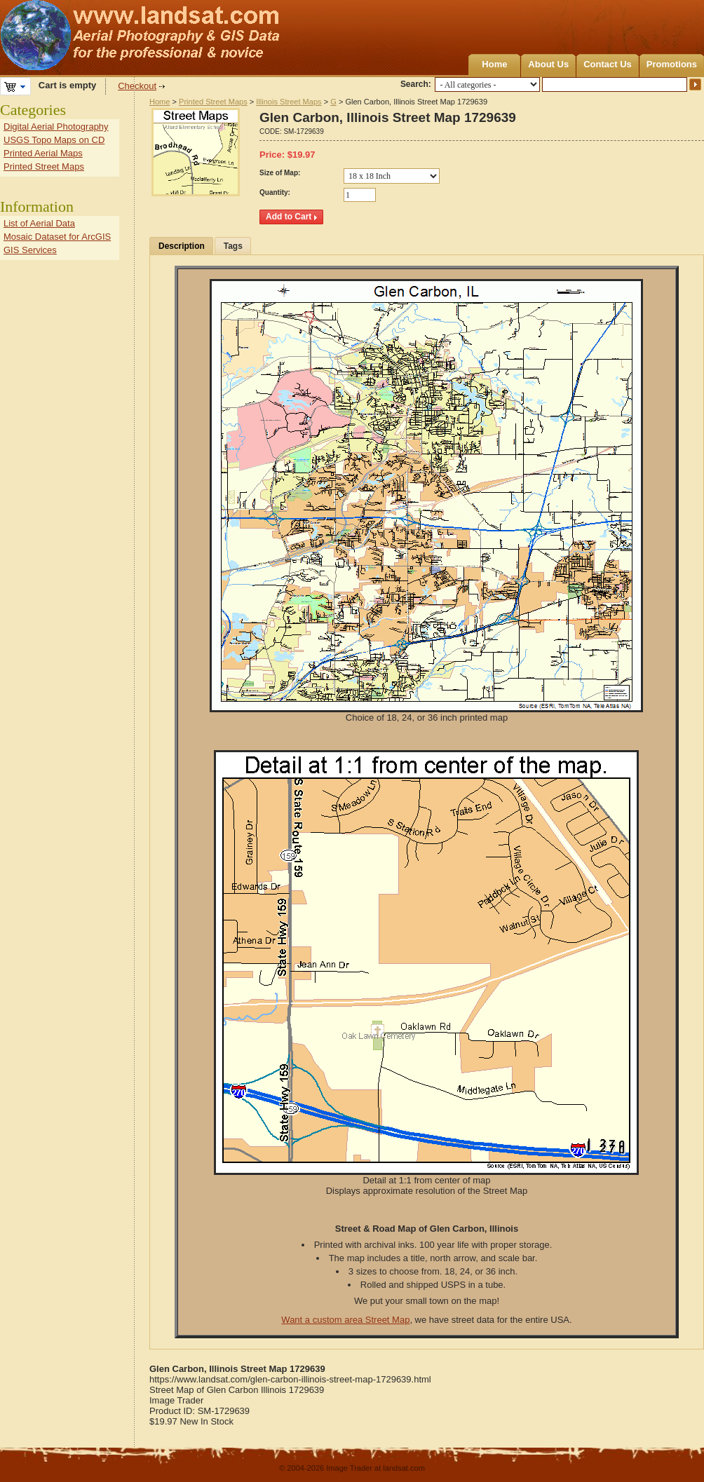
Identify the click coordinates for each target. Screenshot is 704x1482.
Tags (233, 246)
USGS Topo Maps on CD (54, 140)
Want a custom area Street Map (345, 1319)
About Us (548, 64)
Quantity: (274, 192)
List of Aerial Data (39, 223)
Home (494, 64)
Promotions (672, 64)
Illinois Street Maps (288, 101)
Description (181, 246)
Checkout (137, 86)
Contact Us (607, 64)
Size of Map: (279, 173)
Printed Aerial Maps (43, 153)
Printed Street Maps (213, 101)
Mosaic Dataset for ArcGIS (57, 236)
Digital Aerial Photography (56, 126)
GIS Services (30, 250)
